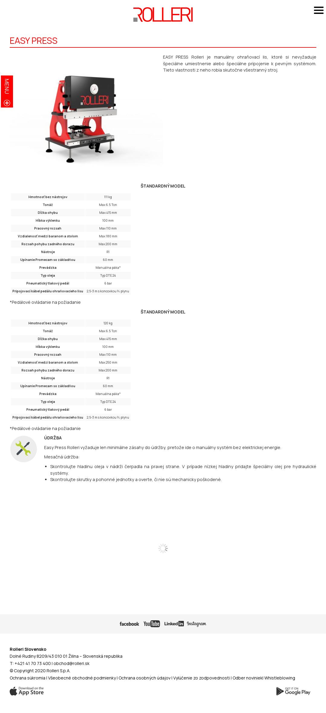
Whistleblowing (279, 678)
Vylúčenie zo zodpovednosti (201, 678)
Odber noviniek (247, 678)
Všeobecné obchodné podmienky (82, 678)
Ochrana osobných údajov (145, 678)
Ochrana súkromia (27, 678)
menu (7, 86)
